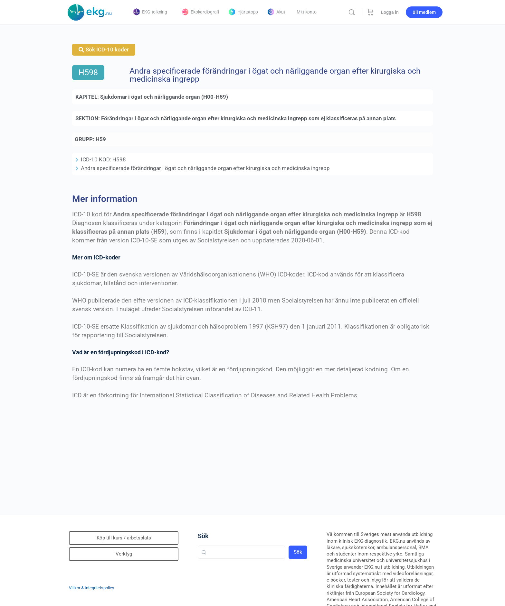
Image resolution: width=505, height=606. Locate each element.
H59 (101, 139)
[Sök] (351, 12)
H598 (88, 72)
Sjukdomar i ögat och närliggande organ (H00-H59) (164, 97)
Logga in (390, 12)
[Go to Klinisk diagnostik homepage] (89, 11)
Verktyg (124, 554)
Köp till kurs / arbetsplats (124, 538)
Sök (203, 536)
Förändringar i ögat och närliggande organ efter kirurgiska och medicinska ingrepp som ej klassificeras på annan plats (248, 118)
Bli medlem (424, 12)
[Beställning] (370, 12)
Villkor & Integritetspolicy (91, 587)
